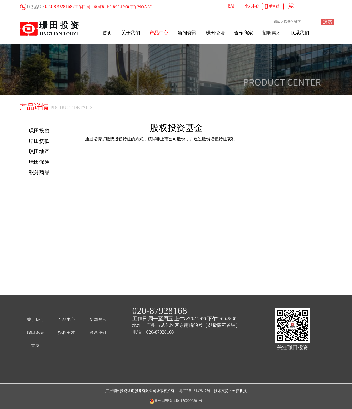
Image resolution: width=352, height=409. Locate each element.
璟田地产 (39, 151)
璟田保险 (39, 162)
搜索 (327, 21)
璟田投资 (39, 130)
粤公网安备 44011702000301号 (178, 401)
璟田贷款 (39, 141)
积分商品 (39, 172)
